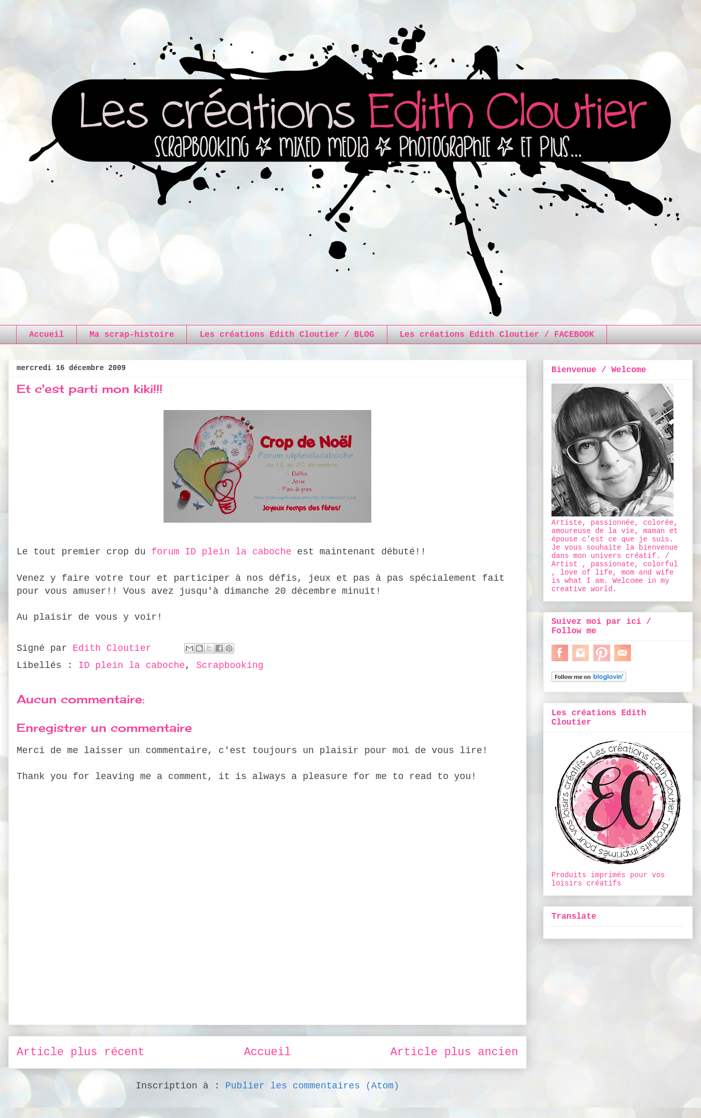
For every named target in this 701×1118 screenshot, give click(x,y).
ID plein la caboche (131, 665)
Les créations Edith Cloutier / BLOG (286, 334)
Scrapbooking (230, 665)
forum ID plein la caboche (221, 552)
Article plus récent (80, 1052)
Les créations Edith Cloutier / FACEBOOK (497, 334)
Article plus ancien (454, 1052)
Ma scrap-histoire (131, 334)
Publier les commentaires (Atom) (312, 1086)
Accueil (46, 334)
